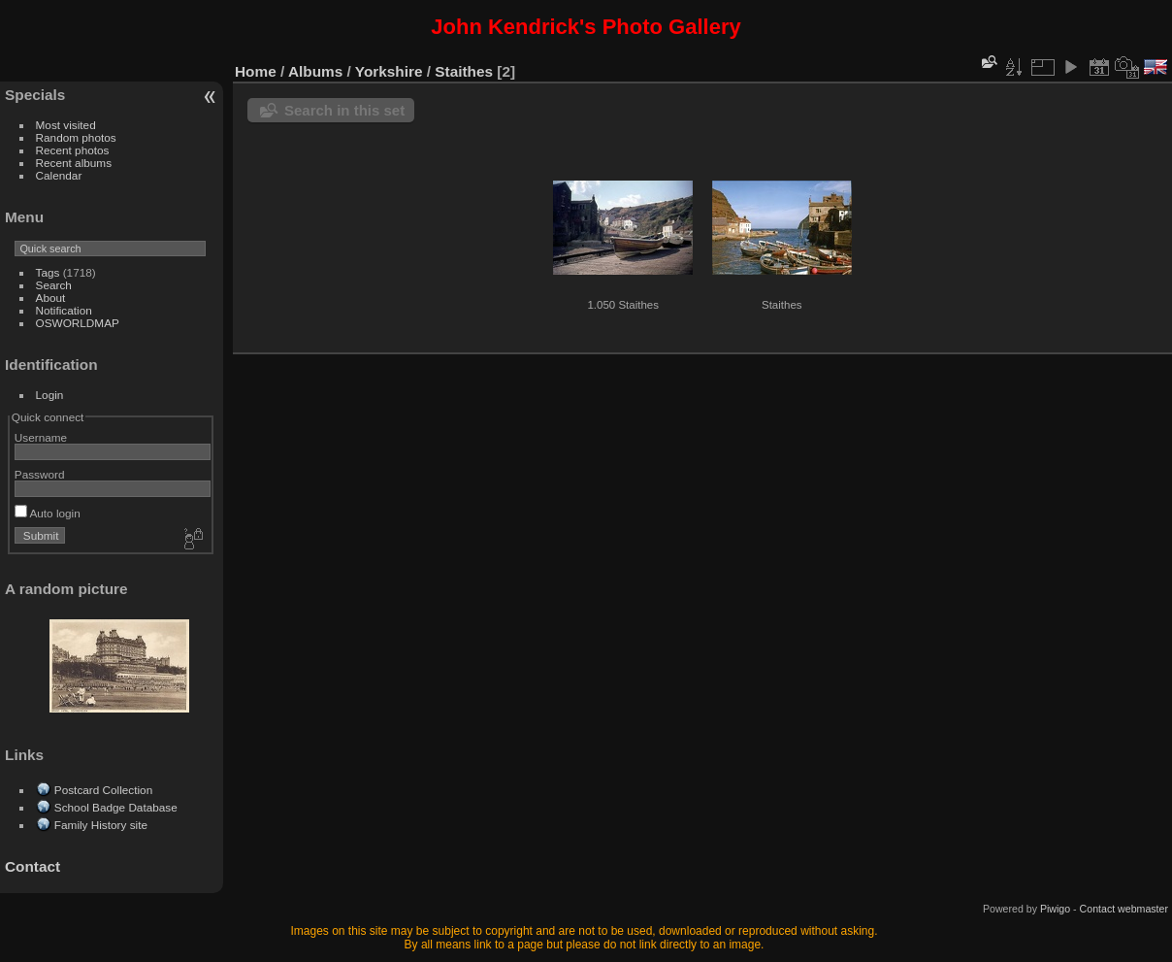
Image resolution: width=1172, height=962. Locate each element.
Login (50, 394)
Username (41, 437)
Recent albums (74, 162)
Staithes (464, 71)
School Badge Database (116, 807)
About (51, 297)
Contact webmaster (1124, 908)
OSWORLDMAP (77, 322)
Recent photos (73, 150)
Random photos (76, 137)
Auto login (48, 513)
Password (40, 474)
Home (256, 71)
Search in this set (344, 110)
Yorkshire (389, 71)
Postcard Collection (103, 789)
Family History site (100, 824)
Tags (48, 272)
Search (54, 285)
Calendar (59, 175)
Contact (32, 866)
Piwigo (1055, 908)
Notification (64, 310)
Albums (315, 71)
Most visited (66, 124)
